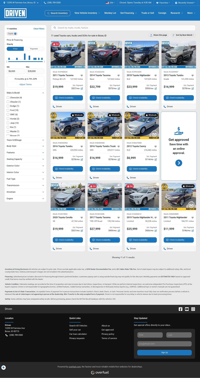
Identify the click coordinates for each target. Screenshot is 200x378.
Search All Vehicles (78, 325)
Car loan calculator (78, 334)
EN (109, 3)
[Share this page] (158, 35)
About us (106, 325)
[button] (22, 2)
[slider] (6, 61)
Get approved (108, 330)
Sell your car (75, 330)
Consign (162, 13)
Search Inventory (57, 13)
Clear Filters (39, 29)
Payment (34, 49)
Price (15, 49)
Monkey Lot (110, 13)
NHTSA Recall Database (88, 299)
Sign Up (164, 352)
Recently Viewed (184, 2)
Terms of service (109, 338)
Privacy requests (77, 338)
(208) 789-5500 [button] (52, 2)
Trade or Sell (147, 13)
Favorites (162, 2)
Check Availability (64, 97)
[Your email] (164, 344)
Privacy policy (108, 334)
